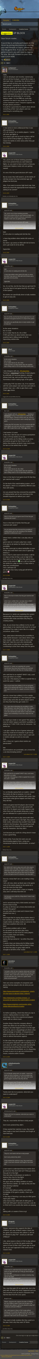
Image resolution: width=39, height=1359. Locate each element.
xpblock (7, 60)
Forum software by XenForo (8, 1355)
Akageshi (11, 1221)
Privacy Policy (34, 1354)
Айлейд (11, 196)
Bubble (4, 196)
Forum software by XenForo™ (24, 1355)
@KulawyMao (24, 371)
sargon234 (11, 153)
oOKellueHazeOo (14, 1063)
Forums (6, 20)
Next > (8, 63)
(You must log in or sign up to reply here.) (27, 1335)
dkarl (10, 349)
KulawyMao (12, 121)
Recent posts (7, 24)
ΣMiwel (4, 850)
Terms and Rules (25, 1354)
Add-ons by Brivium (7, 1356)
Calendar (15, 20)
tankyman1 (12, 68)
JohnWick (13, 396)
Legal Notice (31, 1351)
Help (36, 1351)
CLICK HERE (10, 56)
